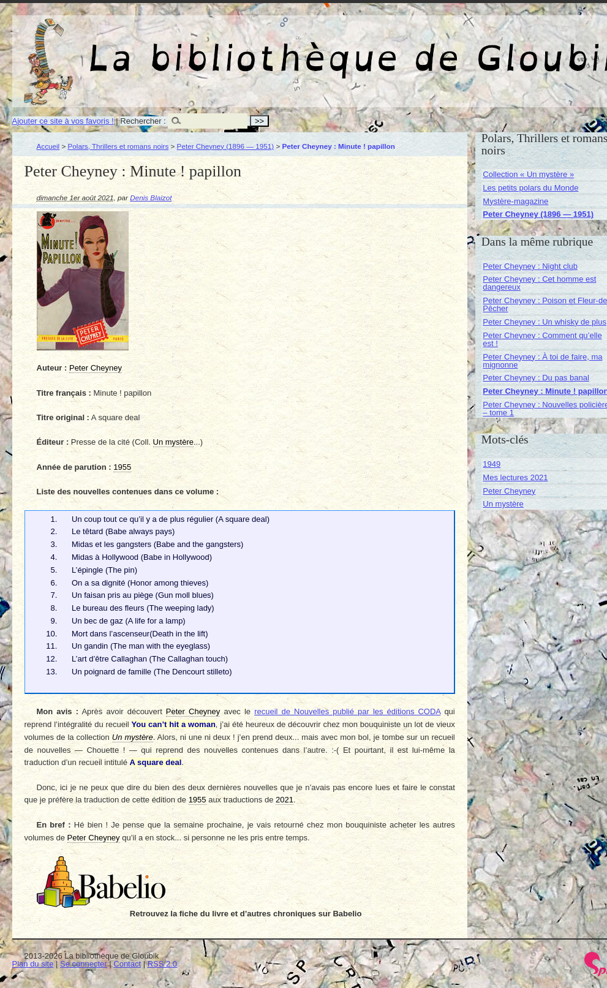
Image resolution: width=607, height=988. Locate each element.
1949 (491, 464)
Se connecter (83, 963)
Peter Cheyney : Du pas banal (536, 377)
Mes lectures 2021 (515, 477)
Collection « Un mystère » (528, 174)
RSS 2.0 (162, 963)
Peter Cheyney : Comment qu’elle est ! (542, 339)
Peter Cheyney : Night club (530, 266)
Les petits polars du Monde (530, 187)
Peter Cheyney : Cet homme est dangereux (539, 283)
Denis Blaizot (151, 198)
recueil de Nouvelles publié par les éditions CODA (347, 711)
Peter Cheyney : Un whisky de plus (544, 321)
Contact (127, 963)
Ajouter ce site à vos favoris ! (63, 121)
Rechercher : (142, 121)
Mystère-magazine (515, 201)
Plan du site (33, 963)
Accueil (48, 146)
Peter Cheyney (509, 491)
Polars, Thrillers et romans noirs (118, 146)
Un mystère (503, 503)
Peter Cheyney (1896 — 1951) (225, 146)
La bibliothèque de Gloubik (457, 48)
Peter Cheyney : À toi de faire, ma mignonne (542, 360)
